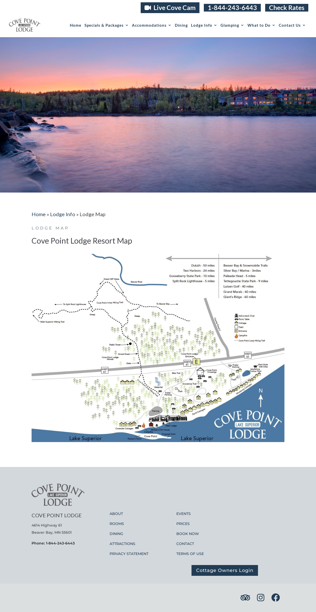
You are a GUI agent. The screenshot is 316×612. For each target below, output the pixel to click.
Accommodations (149, 25)
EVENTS (183, 513)
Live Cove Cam (170, 7)
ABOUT (116, 513)
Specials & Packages (104, 25)
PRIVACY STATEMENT (129, 553)
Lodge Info (201, 25)
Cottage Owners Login (224, 570)
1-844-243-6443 (232, 7)
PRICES (183, 523)
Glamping (230, 25)
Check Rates (286, 7)
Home (75, 25)
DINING (116, 533)
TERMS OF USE (190, 553)
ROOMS (117, 523)
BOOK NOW (187, 533)
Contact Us (290, 25)
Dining (181, 25)
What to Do (259, 25)
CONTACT (185, 543)
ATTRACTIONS (122, 543)
